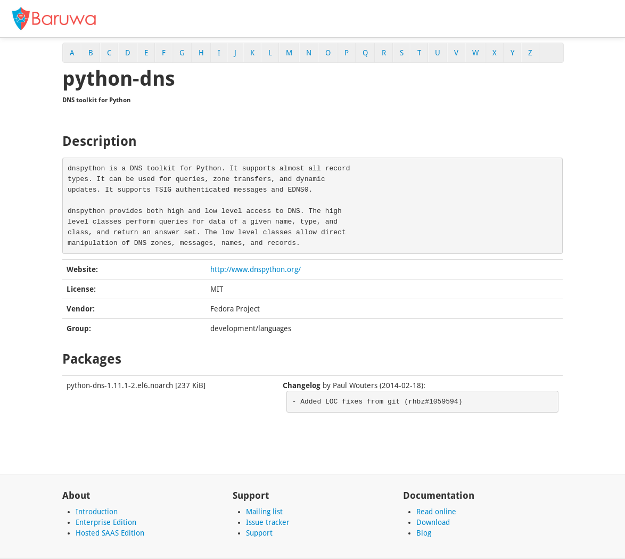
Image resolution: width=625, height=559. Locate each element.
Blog (423, 533)
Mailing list (264, 511)
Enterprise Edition (106, 522)
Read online (436, 511)
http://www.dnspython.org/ (255, 269)
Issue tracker (268, 522)
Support (259, 533)
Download (433, 522)
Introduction (97, 511)
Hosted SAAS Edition (110, 533)
